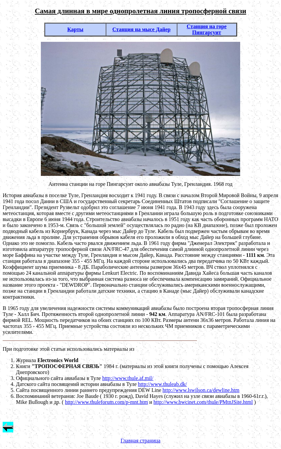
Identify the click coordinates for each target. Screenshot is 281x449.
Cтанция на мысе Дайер (141, 29)
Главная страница (140, 440)
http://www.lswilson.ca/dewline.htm (200, 390)
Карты (75, 29)
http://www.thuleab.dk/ (162, 384)
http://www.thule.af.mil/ (127, 378)
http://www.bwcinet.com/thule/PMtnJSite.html (203, 402)
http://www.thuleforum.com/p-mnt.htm (106, 402)
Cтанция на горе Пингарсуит (207, 29)
